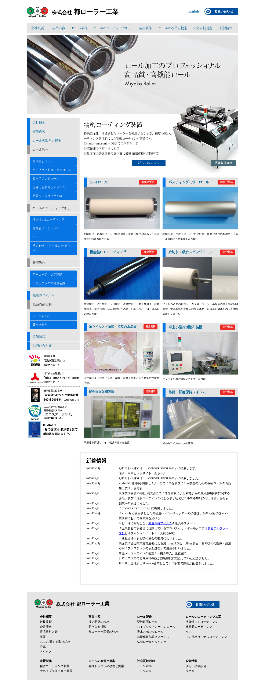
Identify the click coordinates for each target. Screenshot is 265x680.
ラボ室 (190, 671)
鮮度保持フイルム (160, 523)
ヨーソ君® (40, 324)
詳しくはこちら (148, 162)
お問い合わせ (223, 11)
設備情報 (225, 27)
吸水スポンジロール (46, 178)
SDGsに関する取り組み (55, 641)
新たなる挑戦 (97, 626)
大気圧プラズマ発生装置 (49, 283)
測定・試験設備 (196, 666)
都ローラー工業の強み (103, 631)
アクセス (46, 651)
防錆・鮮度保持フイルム (201, 392)
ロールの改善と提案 (173, 27)
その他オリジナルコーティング (53, 248)
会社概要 (37, 27)
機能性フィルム (44, 295)
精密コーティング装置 (47, 274)
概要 (43, 636)
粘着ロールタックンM (47, 196)
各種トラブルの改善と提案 (106, 666)
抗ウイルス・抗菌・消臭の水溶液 (123, 326)
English (193, 11)
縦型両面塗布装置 (123, 391)
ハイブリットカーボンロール (52, 170)
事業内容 (58, 27)
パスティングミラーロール (201, 182)
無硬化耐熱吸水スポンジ (49, 187)
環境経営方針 (49, 631)
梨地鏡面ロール (43, 161)
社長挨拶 (46, 621)
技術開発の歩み (98, 621)
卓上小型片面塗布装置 (201, 327)
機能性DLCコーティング (48, 219)
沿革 (43, 646)
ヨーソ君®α (41, 316)
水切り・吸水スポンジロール (201, 252)
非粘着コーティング (46, 228)
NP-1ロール (123, 182)
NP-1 (36, 237)
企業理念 (46, 626)
